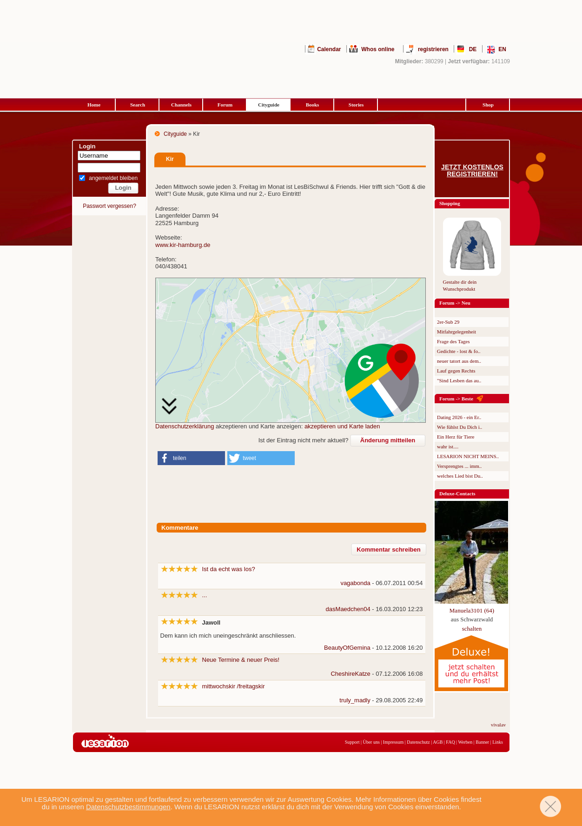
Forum (225, 104)
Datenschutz (418, 742)
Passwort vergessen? (109, 206)
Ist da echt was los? (228, 569)
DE (473, 49)
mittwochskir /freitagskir (233, 686)
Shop (488, 104)
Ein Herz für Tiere (455, 437)
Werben (465, 742)
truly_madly (354, 700)
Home (93, 104)
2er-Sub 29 (448, 322)
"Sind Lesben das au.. (459, 380)
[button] (191, 458)
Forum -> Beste (456, 398)
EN (502, 49)
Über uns (371, 742)
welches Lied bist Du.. (460, 476)
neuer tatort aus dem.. (459, 361)
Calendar (329, 49)
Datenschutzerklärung (184, 426)
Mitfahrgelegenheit (456, 331)
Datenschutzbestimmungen (128, 807)
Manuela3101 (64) (472, 610)
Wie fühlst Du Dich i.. (459, 427)
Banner (482, 742)
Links (497, 742)
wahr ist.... (447, 446)
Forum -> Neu (454, 303)
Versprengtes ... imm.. (459, 466)
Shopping (449, 203)
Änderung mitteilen (387, 440)
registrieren (433, 49)
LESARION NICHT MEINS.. (468, 456)
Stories (356, 104)
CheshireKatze (350, 673)
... (204, 595)
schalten (472, 628)
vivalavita (505, 724)
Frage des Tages (453, 341)
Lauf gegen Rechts (456, 370)
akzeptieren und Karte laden (342, 426)
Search (137, 104)
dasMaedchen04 (348, 609)
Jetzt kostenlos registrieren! (472, 170)
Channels (181, 104)
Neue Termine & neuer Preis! (241, 659)
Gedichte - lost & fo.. (458, 351)
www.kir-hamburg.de (183, 244)
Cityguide (268, 104)
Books (312, 104)
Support (352, 742)
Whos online (377, 49)
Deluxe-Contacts (457, 493)
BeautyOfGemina (347, 647)
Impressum (393, 742)
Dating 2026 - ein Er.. (459, 417)
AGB (438, 742)
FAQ (450, 742)
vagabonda (355, 583)
